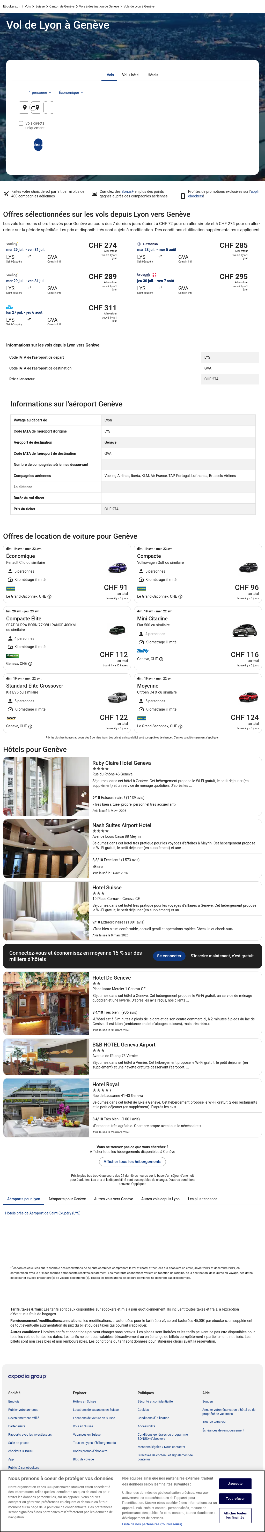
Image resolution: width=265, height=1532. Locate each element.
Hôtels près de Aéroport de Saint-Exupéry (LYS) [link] (42, 1213)
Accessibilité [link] (146, 1426)
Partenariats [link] (16, 1426)
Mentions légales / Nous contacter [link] (161, 1447)
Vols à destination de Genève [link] (99, 6)
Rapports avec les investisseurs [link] (30, 1434)
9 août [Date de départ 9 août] (190, 109)
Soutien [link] (207, 1401)
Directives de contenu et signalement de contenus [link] (165, 1457)
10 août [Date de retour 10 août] (229, 109)
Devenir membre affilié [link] (23, 1418)
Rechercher (132, 139)
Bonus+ (127, 191)
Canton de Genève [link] (62, 6)
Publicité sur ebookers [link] (23, 1467)
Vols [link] (28, 6)
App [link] (11, 1459)
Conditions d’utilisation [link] (153, 1418)
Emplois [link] (13, 1401)
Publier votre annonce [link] (23, 1410)
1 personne (196, 92)
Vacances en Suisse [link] (87, 1434)
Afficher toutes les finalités (235, 1521)
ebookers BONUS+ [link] (21, 1451)
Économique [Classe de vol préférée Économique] (227, 92)
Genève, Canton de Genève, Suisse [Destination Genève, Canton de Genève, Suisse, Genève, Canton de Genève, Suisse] (138, 109)
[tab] (110, 75)
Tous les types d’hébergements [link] (94, 1443)
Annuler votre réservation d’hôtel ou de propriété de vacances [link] (228, 1412)
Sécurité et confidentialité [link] (155, 1401)
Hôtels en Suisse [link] (84, 1401)
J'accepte (235, 1489)
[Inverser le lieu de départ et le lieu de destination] (95, 107)
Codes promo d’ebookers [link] (90, 1451)
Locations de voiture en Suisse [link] (94, 1418)
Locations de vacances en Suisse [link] (96, 1410)
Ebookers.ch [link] (11, 6)
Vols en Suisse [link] (83, 1426)
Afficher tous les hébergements (132, 1161)
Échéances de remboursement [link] (223, 1430)
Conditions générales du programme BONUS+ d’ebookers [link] (163, 1437)
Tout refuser (235, 1504)
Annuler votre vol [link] (213, 1422)
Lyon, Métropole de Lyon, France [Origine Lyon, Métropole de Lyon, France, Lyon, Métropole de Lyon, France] (59, 109)
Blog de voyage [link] (83, 1459)
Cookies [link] (143, 1410)
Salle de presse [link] (18, 1443)
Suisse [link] (40, 6)
